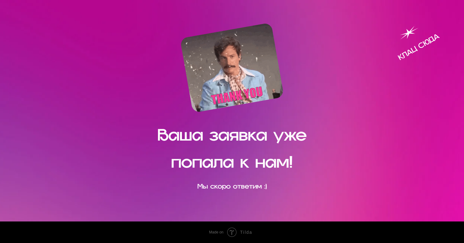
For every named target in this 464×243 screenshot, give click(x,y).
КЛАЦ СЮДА (418, 47)
